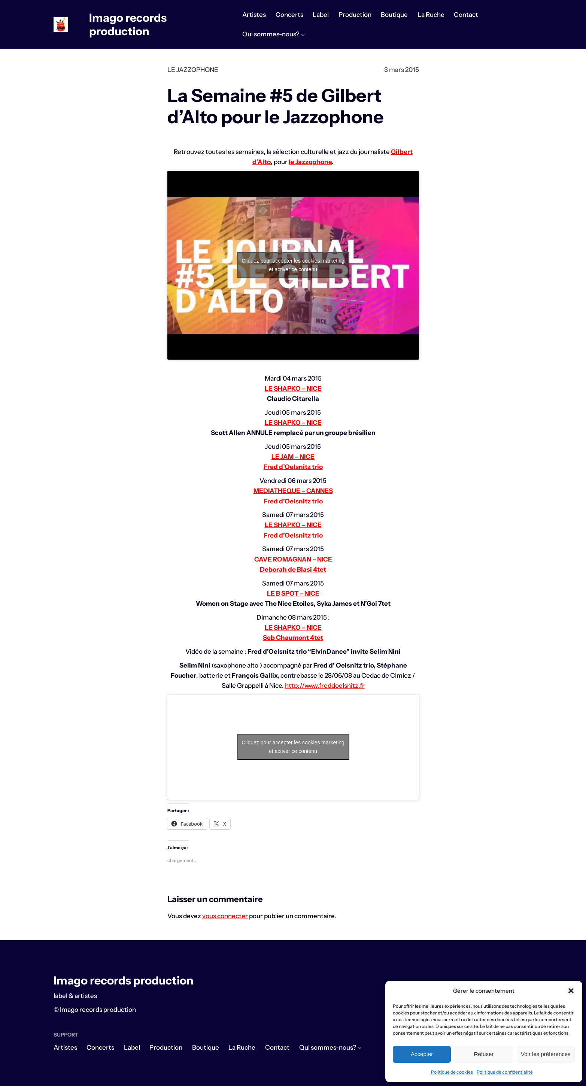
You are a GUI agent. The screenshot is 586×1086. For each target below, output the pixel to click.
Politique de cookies (452, 1072)
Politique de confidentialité (505, 1072)
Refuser (484, 1054)
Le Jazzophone (192, 69)
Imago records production (128, 24)
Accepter (422, 1054)
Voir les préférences (546, 1054)
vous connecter (225, 916)
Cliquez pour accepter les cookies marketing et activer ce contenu (293, 265)
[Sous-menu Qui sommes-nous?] (303, 34)
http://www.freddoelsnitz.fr (325, 685)
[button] (571, 991)
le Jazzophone (310, 162)
